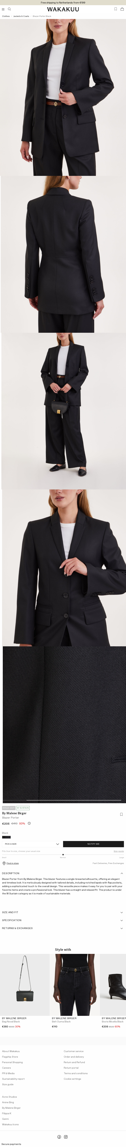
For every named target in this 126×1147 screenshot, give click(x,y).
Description (62, 873)
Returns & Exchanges (62, 928)
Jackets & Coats (21, 16)
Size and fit (62, 912)
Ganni (5, 1119)
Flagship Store (10, 1056)
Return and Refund (74, 1062)
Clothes (6, 16)
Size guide (119, 851)
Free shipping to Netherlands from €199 (63, 2)
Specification (62, 920)
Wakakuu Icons (10, 1124)
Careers (6, 1068)
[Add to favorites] (121, 814)
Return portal (71, 1068)
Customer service (74, 1051)
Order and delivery (74, 1056)
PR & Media (8, 1073)
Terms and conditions (76, 1073)
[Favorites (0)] (115, 9)
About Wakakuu (11, 1051)
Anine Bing (8, 1102)
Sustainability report (13, 1079)
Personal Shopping (12, 1062)
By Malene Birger (14, 813)
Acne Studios (9, 1097)
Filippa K (6, 1113)
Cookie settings (72, 1079)
